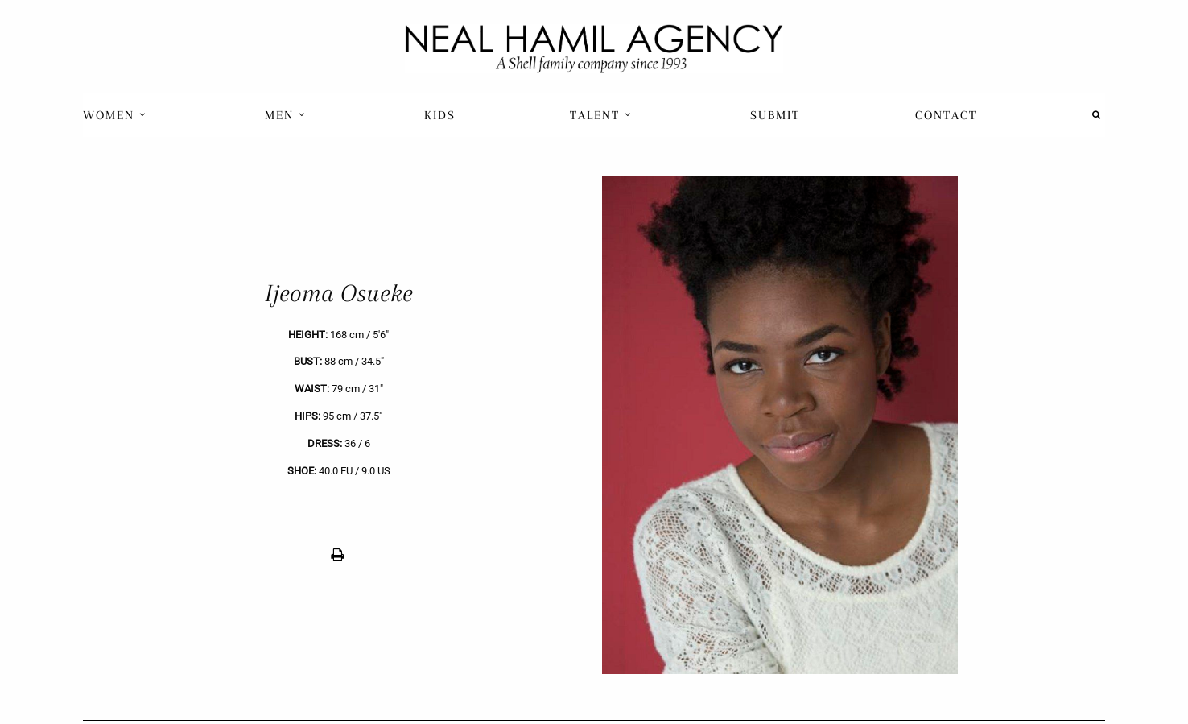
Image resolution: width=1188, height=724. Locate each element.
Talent (601, 115)
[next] (849, 425)
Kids (440, 115)
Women (114, 115)
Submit (775, 115)
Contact (946, 115)
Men (285, 115)
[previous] (338, 425)
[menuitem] (116, 114)
